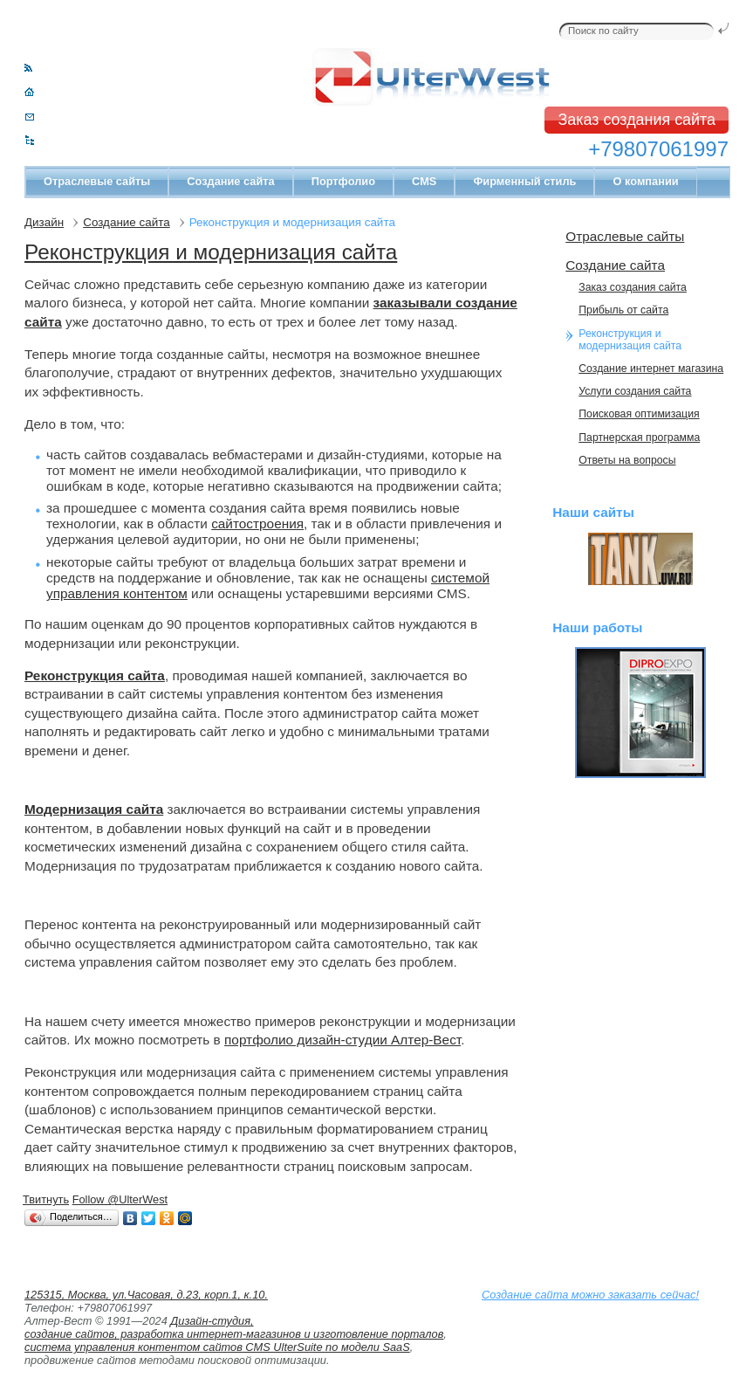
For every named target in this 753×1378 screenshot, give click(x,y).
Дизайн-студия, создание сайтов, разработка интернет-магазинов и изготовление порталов (233, 1327)
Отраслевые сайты (97, 181)
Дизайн (44, 222)
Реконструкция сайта (94, 675)
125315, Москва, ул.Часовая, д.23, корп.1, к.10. (146, 1294)
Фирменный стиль (524, 181)
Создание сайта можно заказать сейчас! (590, 1294)
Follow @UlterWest (120, 1199)
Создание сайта (230, 181)
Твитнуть (46, 1199)
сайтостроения (257, 523)
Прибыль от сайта (623, 310)
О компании (645, 181)
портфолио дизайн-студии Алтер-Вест (342, 1039)
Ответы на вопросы (626, 460)
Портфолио (343, 181)
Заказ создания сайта (636, 119)
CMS (424, 181)
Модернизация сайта (93, 809)
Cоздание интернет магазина (650, 368)
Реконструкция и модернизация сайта (210, 252)
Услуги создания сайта (634, 391)
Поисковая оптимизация (638, 414)
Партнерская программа (639, 437)
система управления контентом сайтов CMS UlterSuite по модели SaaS (217, 1347)
